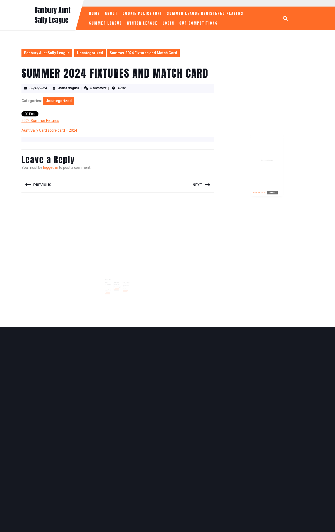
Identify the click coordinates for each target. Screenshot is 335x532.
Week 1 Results (117, 280)
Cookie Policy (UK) (142, 13)
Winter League (142, 23)
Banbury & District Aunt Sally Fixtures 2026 (125, 280)
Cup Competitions (198, 23)
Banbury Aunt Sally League (53, 15)
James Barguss (68, 88)
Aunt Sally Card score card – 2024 (49, 130)
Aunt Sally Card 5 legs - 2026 (262, 192)
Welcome (108, 280)
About (111, 13)
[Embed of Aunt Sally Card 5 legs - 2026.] (267, 170)
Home (94, 13)
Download (270, 192)
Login (168, 23)
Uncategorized (90, 53)
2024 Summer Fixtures (40, 121)
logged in (50, 167)
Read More (109, 289)
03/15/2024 (38, 88)
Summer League (105, 23)
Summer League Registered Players (205, 13)
